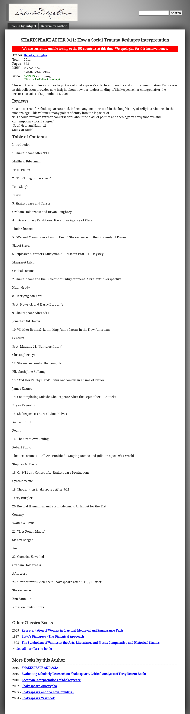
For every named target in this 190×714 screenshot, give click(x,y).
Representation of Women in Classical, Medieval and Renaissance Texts (72, 630)
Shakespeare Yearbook (38, 698)
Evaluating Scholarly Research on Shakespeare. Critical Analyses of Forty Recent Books (84, 674)
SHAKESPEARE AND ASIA (40, 668)
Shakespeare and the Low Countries (48, 692)
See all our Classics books (34, 649)
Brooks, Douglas (35, 55)
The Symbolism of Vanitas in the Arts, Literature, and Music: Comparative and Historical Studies (91, 643)
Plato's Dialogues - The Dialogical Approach (53, 636)
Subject (22, 26)
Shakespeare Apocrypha (39, 686)
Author (54, 26)
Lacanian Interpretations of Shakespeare (51, 680)
